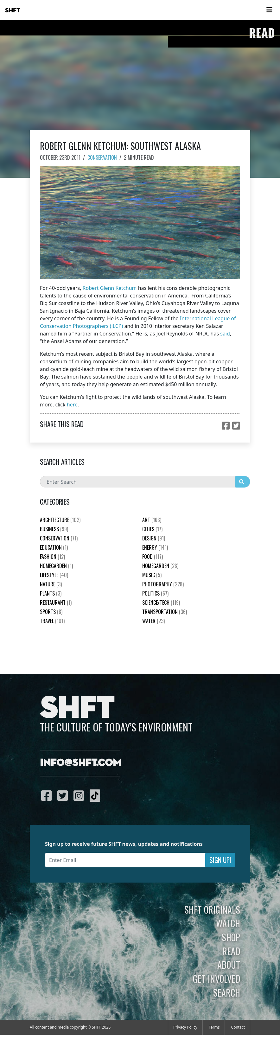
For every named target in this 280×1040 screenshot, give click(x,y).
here (72, 404)
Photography (163, 584)
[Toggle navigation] (269, 10)
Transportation (164, 612)
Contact (238, 1027)
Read (231, 951)
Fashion (52, 556)
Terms (214, 1027)
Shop (231, 937)
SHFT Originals (212, 909)
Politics (155, 593)
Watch (228, 923)
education (54, 547)
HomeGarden (56, 566)
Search (226, 992)
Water (153, 621)
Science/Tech (161, 602)
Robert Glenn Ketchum (110, 287)
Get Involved (216, 978)
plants (50, 593)
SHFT (12, 10)
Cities (152, 529)
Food (152, 556)
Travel (52, 621)
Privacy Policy (185, 1027)
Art (151, 520)
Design (153, 538)
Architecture (60, 520)
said (225, 333)
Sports (51, 612)
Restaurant (56, 602)
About (228, 964)
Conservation (102, 157)
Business (54, 529)
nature (51, 584)
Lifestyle (54, 575)
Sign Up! (220, 860)
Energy (155, 547)
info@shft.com (80, 763)
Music (152, 575)
